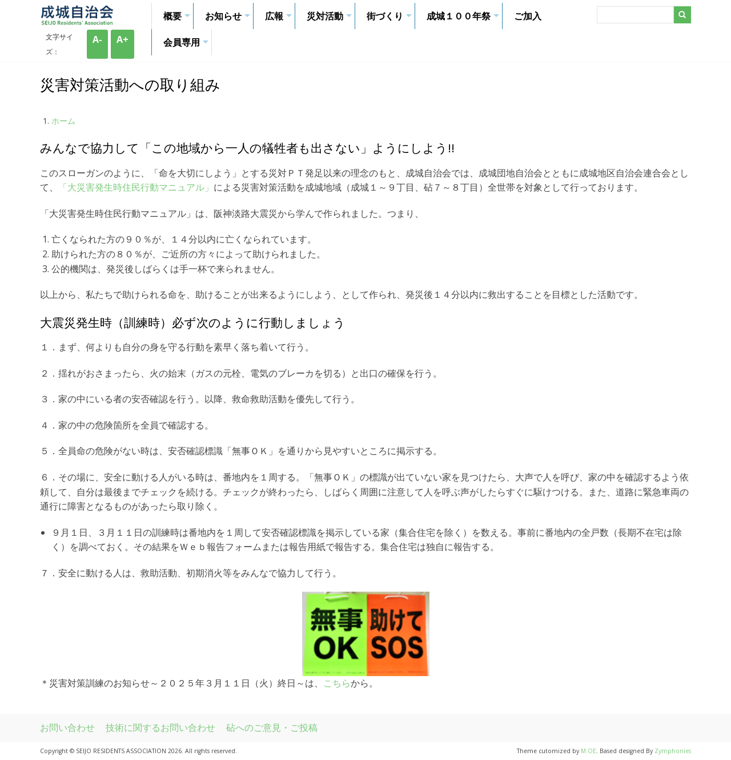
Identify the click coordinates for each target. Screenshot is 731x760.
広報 (280, 19)
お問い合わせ (67, 727)
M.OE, (590, 751)
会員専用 (187, 45)
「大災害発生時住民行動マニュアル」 (136, 187)
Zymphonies (672, 751)
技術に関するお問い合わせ (160, 727)
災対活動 (331, 19)
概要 (178, 19)
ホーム (63, 120)
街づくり (391, 19)
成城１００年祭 (464, 19)
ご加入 (527, 16)
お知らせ (229, 19)
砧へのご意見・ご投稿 (272, 727)
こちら (337, 683)
